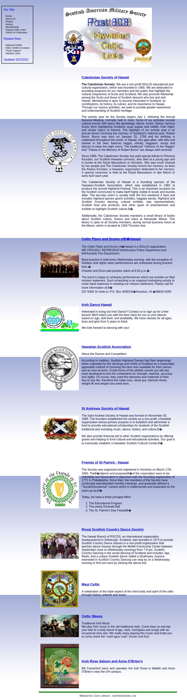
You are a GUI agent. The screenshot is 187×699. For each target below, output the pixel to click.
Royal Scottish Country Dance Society (113, 529)
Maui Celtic (91, 584)
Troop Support (13, 50)
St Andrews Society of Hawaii (105, 408)
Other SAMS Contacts (17, 47)
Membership (12, 27)
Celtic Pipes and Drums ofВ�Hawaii (111, 239)
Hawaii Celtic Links (15, 29)
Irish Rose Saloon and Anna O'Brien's (112, 661)
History (9, 24)
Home (8, 16)
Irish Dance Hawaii (97, 305)
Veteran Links (12, 53)
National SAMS (13, 45)
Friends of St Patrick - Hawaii (105, 462)
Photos (9, 21)
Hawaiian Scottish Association (106, 347)
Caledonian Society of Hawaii (105, 77)
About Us (10, 18)
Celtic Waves (92, 616)
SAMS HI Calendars (16, 32)
